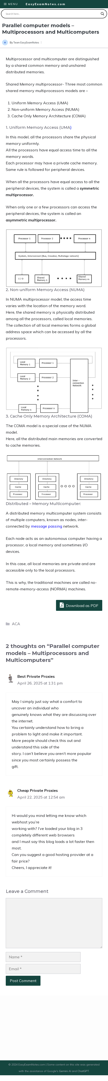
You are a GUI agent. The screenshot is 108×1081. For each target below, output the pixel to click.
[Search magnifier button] (102, 13)
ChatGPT (83, 1071)
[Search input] (52, 13)
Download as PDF (79, 605)
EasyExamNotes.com (46, 4)
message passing (46, 526)
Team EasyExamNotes (26, 42)
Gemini (63, 1071)
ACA (16, 623)
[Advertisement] (54, 1028)
